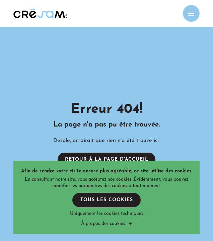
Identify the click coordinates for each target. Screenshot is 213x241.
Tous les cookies (106, 200)
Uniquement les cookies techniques (106, 213)
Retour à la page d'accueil (106, 159)
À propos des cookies (103, 223)
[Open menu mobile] (191, 13)
